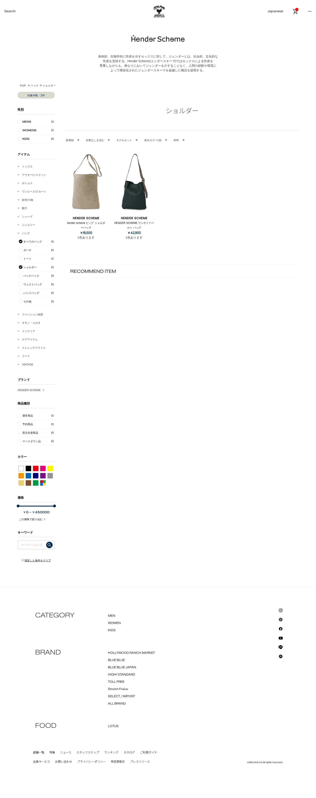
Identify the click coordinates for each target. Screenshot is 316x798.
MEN (111, 616)
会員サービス (41, 762)
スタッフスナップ (87, 752)
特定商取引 (118, 762)
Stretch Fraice (118, 689)
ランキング (111, 752)
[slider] (18, 506)
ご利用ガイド (148, 752)
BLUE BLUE (116, 660)
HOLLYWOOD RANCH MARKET (131, 653)
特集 (52, 752)
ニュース (65, 752)
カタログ (129, 752)
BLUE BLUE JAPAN (122, 667)
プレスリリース (140, 762)
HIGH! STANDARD (121, 674)
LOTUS (113, 726)
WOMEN (114, 623)
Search (10, 11)
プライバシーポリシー (91, 762)
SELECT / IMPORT (121, 696)
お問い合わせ (63, 762)
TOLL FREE (116, 682)
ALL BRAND (117, 703)
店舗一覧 (38, 752)
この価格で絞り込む (31, 519)
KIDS (112, 630)
